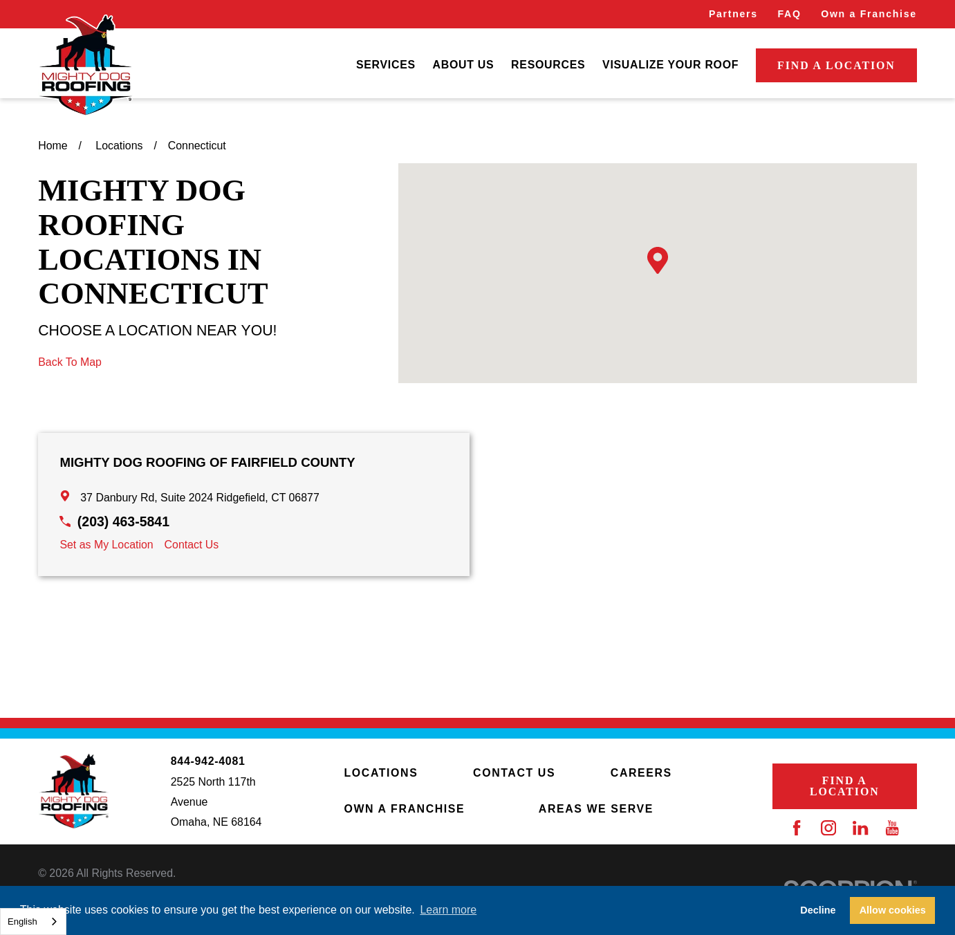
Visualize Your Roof (670, 65)
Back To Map (70, 362)
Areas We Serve (596, 809)
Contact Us (192, 544)
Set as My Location (106, 544)
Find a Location (836, 65)
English (22, 921)
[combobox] (33, 921)
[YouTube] (892, 827)
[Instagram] (828, 827)
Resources (548, 65)
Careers (641, 773)
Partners (733, 13)
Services (386, 65)
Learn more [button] (448, 910)
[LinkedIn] (860, 827)
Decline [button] (817, 910)
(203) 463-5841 (123, 521)
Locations (381, 773)
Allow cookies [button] (893, 910)
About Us (463, 65)
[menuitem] (386, 65)
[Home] (85, 65)
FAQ (789, 13)
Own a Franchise (869, 13)
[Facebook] (796, 827)
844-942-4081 (208, 761)
